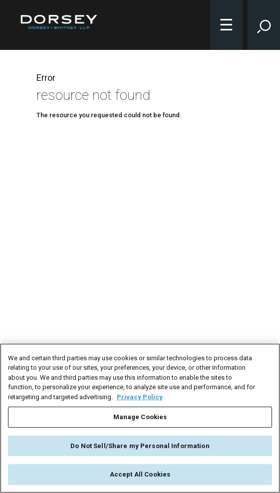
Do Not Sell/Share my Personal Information (139, 446)
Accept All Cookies (140, 474)
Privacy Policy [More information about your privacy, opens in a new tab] (140, 397)
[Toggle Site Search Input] (264, 25)
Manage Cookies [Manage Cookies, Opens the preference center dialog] (140, 417)
